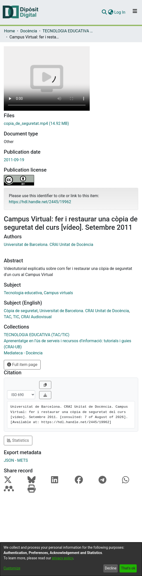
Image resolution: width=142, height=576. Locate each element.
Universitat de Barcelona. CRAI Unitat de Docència (48, 244)
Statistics (18, 440)
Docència (28, 31)
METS (22, 460)
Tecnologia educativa (23, 292)
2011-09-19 (14, 159)
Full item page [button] (22, 364)
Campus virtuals (58, 292)
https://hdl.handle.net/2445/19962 (40, 201)
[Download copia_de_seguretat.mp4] (71, 124)
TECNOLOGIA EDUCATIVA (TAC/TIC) (67, 31)
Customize (12, 568)
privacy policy (62, 558)
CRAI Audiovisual (36, 316)
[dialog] (71, 559)
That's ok (128, 568)
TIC (16, 316)
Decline (110, 568)
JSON (9, 460)
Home (9, 31)
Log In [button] (120, 12)
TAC (7, 316)
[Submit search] (104, 12)
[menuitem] (110, 12)
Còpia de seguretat (21, 310)
